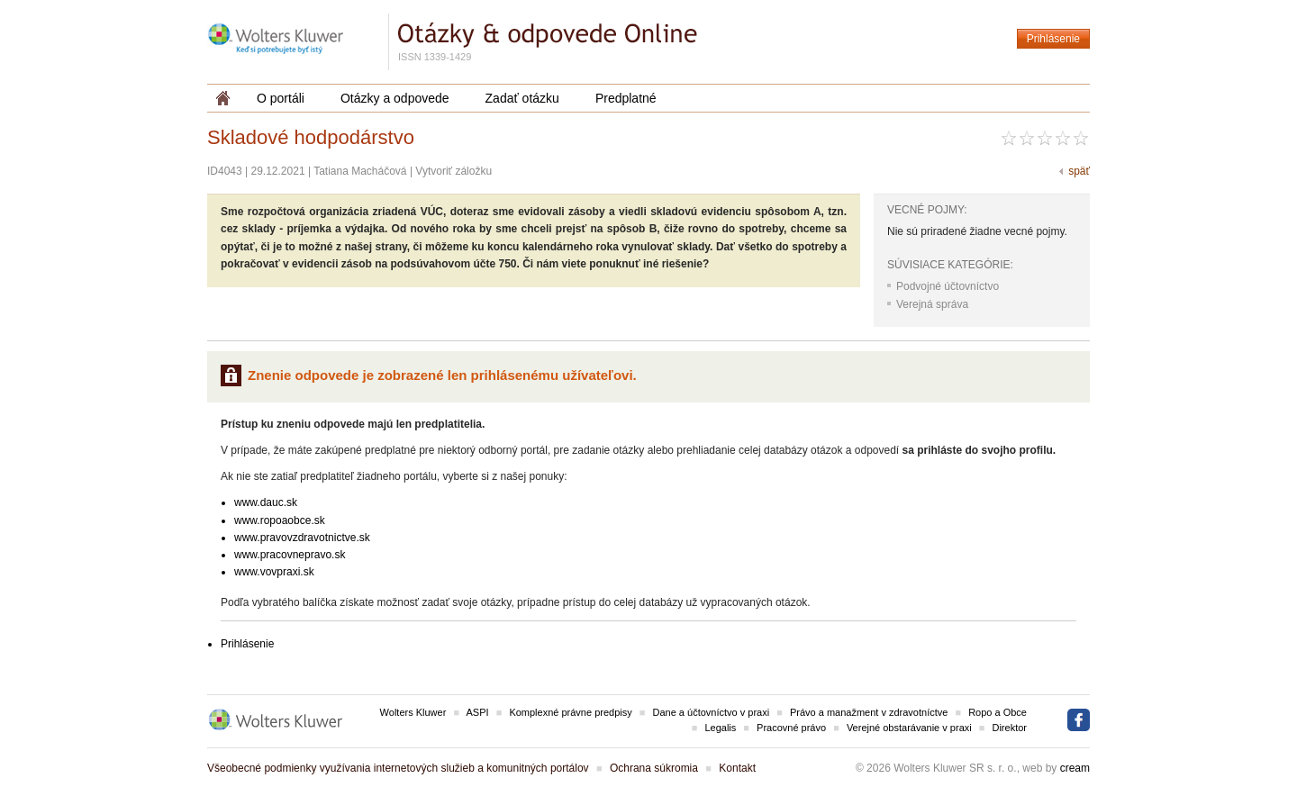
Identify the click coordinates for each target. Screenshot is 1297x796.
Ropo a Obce (997, 712)
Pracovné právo (791, 727)
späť (1079, 171)
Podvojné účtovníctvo (947, 286)
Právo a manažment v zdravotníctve (869, 712)
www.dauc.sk (265, 502)
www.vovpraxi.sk (274, 571)
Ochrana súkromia (654, 768)
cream (1075, 768)
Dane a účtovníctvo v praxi (711, 712)
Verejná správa (932, 304)
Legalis (720, 727)
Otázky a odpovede (394, 98)
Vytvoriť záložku (453, 171)
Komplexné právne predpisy (570, 712)
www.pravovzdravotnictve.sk (302, 537)
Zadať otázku (522, 98)
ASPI (478, 712)
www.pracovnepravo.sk (289, 554)
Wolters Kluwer (413, 712)
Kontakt (737, 768)
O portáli (280, 98)
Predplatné (626, 98)
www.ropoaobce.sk (279, 520)
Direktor (1009, 727)
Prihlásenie (1053, 38)
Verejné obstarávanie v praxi (909, 727)
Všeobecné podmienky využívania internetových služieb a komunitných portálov (398, 768)
